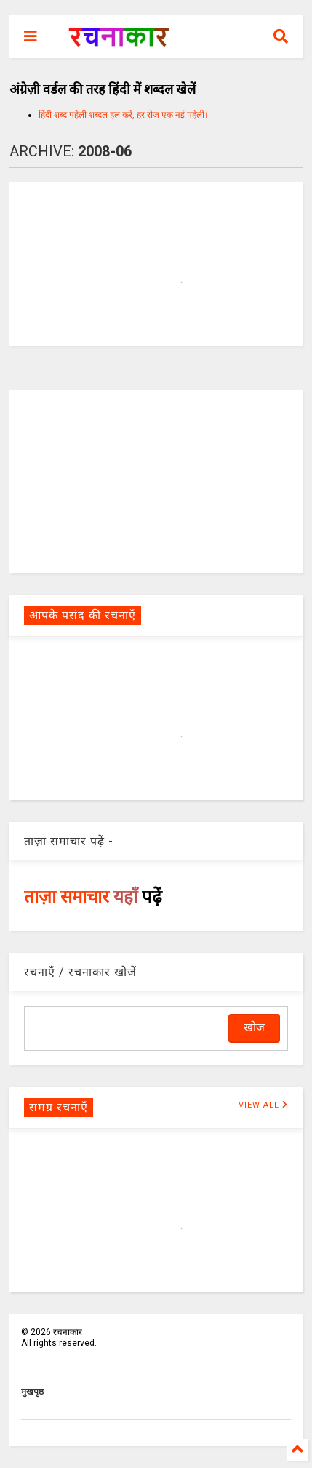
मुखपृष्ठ (32, 1392)
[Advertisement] (156, 480)
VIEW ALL (263, 1105)
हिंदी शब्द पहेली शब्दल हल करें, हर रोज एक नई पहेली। (123, 115)
